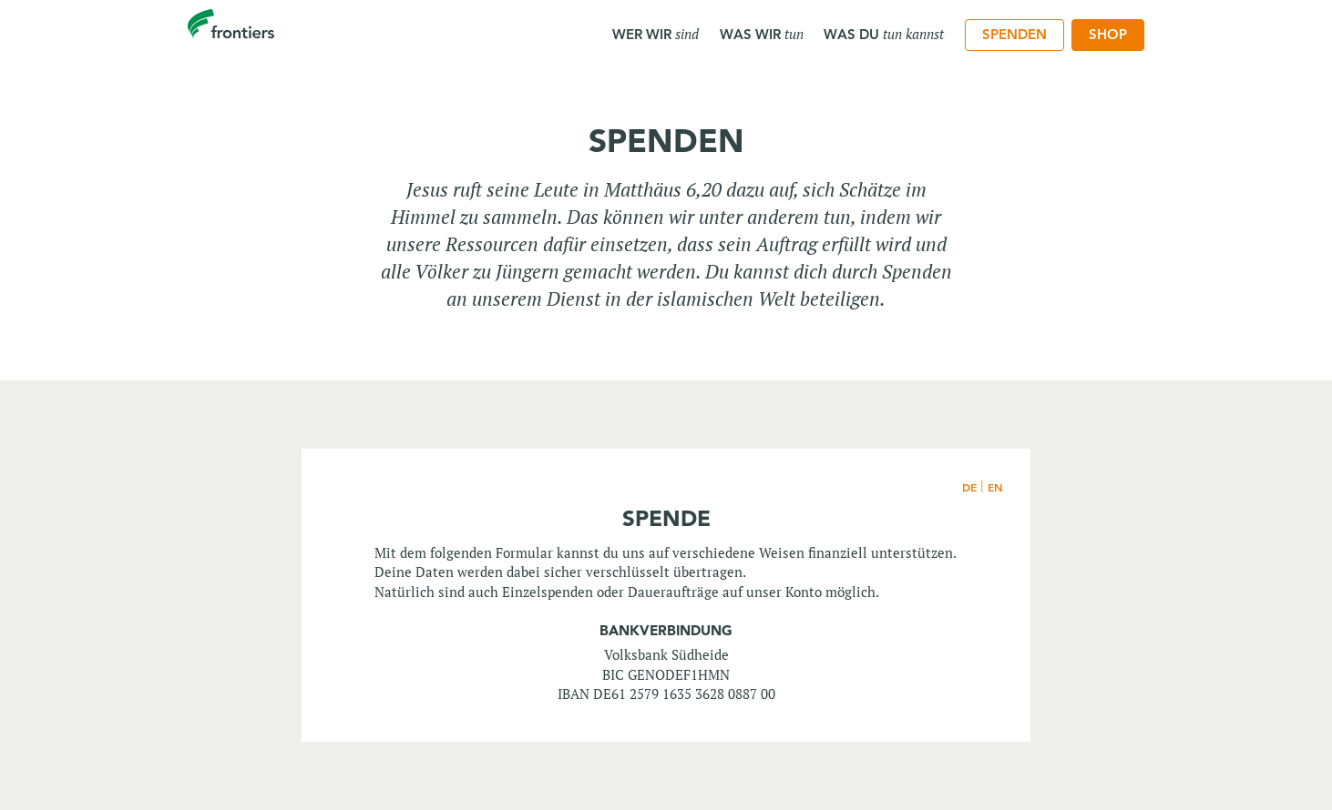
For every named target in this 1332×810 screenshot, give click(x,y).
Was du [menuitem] (884, 34)
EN (995, 487)
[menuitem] (1014, 35)
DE (969, 487)
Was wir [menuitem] (762, 34)
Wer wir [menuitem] (655, 34)
